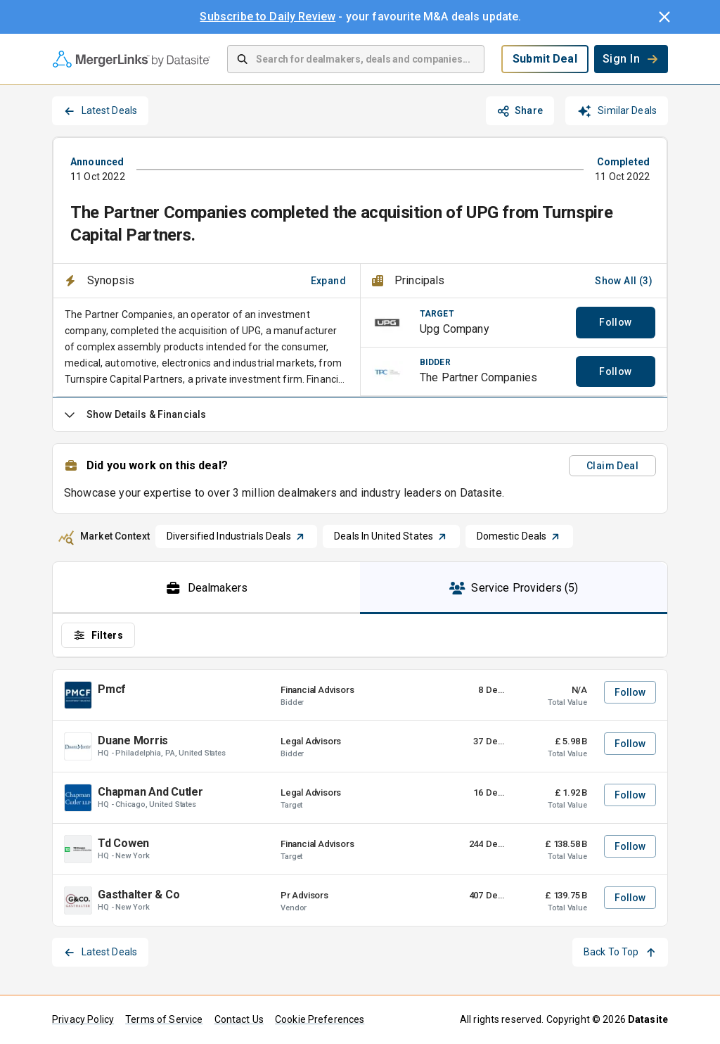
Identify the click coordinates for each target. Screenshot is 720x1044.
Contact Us (239, 1019)
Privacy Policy (83, 1019)
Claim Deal (612, 465)
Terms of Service (163, 1019)
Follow (615, 322)
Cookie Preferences (319, 1019)
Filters (98, 635)
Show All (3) (623, 280)
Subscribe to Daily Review (267, 16)
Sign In (631, 58)
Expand (328, 280)
